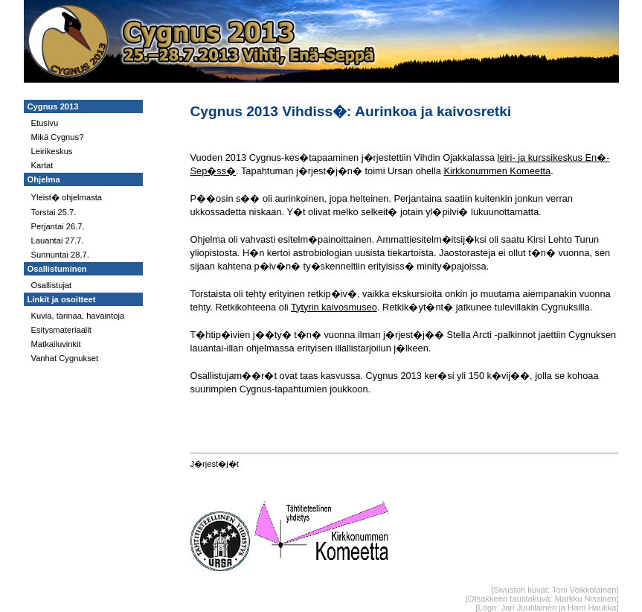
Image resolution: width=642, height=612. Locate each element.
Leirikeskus (52, 151)
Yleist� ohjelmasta (67, 197)
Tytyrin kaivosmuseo (334, 307)
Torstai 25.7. (54, 212)
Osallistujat (51, 285)
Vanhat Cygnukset (65, 358)
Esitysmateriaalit (61, 329)
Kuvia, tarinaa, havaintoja (78, 315)
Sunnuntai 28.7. (60, 254)
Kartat (42, 165)
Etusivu (45, 122)
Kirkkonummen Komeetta (496, 170)
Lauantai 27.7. (57, 240)
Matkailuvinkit (56, 344)
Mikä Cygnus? (57, 137)
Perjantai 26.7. (58, 226)
